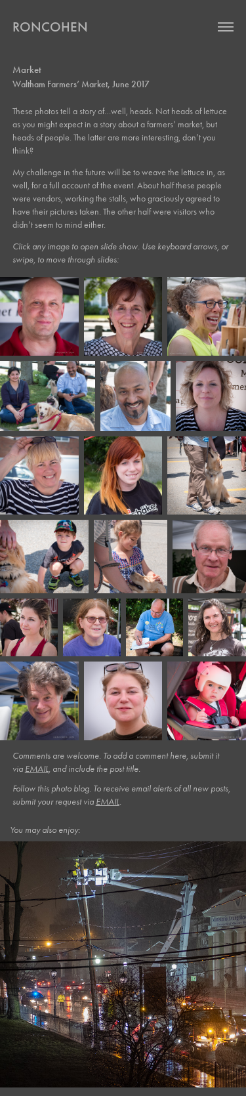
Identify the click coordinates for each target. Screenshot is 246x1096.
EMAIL (37, 768)
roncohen (50, 26)
